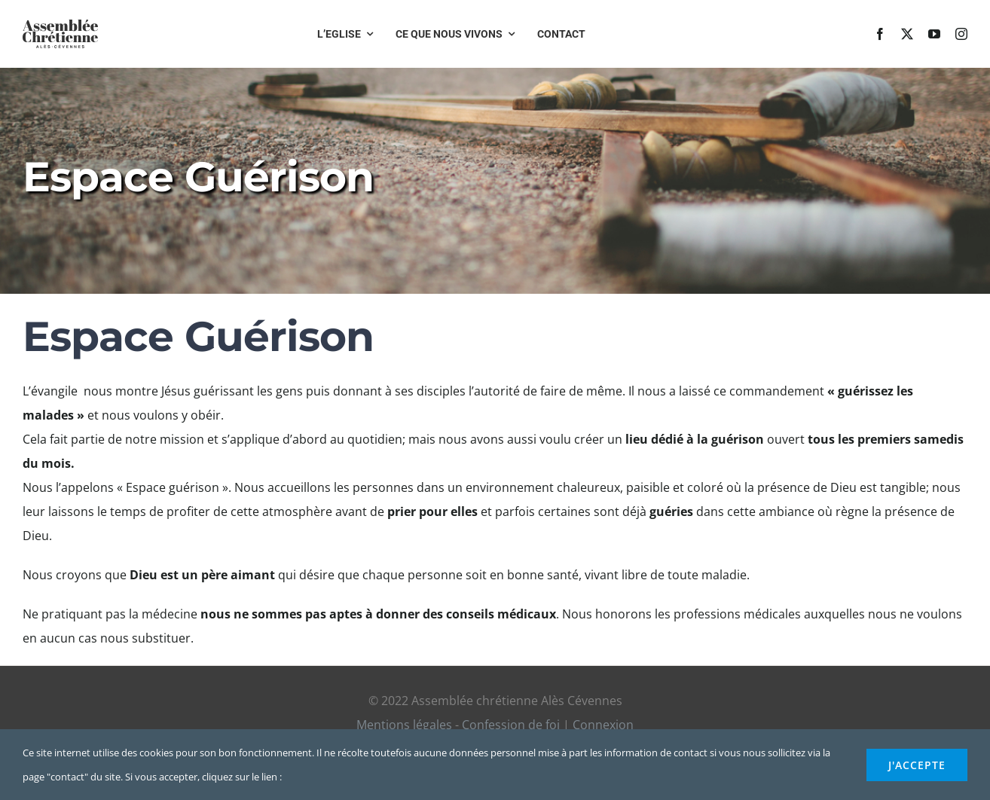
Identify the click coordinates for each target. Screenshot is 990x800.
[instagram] (961, 34)
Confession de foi (511, 724)
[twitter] (907, 34)
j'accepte (917, 765)
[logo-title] (60, 25)
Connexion (603, 724)
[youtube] (934, 34)
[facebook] (880, 34)
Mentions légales (404, 724)
